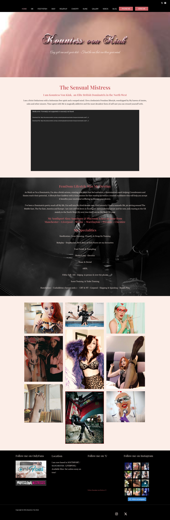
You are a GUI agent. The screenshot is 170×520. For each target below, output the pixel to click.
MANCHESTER (58, 465)
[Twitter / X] (125, 514)
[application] (85, 140)
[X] (162, 3)
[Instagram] (165, 3)
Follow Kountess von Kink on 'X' (97, 490)
